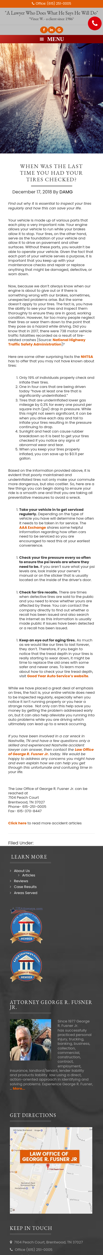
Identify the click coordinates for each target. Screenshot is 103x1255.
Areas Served (25, 892)
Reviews (21, 881)
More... (19, 1088)
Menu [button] (55, 39)
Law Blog (44, 843)
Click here (17, 823)
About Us (22, 870)
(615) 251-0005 (59, 3)
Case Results (25, 886)
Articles (28, 875)
